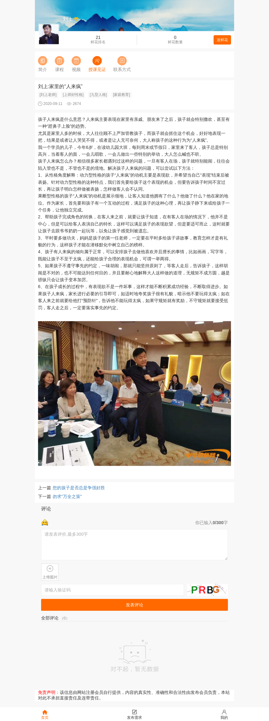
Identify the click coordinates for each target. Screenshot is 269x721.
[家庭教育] (121, 94)
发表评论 (134, 604)
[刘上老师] (48, 94)
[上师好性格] (73, 94)
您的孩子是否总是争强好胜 (79, 487)
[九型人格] (98, 94)
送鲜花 (222, 40)
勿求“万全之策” (67, 496)
